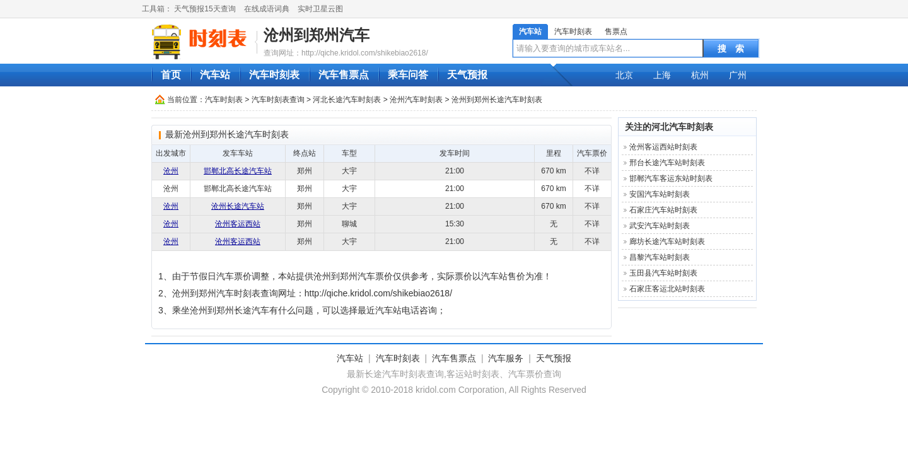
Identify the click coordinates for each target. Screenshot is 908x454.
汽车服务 (505, 358)
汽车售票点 (343, 74)
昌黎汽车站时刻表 (659, 257)
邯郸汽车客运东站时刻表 (671, 178)
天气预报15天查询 (204, 8)
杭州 (700, 75)
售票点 (616, 31)
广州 (738, 75)
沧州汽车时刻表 (416, 99)
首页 (171, 74)
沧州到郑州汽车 (317, 35)
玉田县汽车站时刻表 (663, 273)
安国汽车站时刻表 (659, 194)
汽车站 (530, 31)
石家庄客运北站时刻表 (667, 288)
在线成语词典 (266, 8)
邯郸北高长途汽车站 (238, 170)
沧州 (170, 170)
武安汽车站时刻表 (659, 225)
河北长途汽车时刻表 (347, 99)
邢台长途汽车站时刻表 (667, 162)
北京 (624, 75)
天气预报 (467, 74)
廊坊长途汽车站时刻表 (667, 241)
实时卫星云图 (320, 8)
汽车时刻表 (573, 31)
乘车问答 (408, 74)
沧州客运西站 (237, 223)
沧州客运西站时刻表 (663, 147)
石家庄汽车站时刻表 (663, 210)
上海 (662, 75)
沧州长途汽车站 (237, 206)
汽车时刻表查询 (278, 99)
